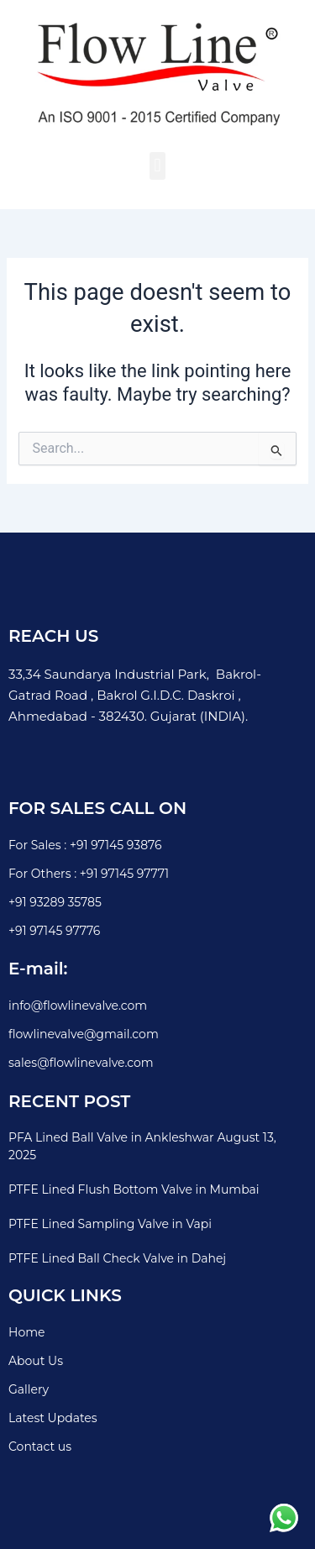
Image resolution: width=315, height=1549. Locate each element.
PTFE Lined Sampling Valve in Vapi (110, 1223)
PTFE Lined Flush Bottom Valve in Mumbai (134, 1189)
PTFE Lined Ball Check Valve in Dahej (117, 1258)
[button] (157, 166)
